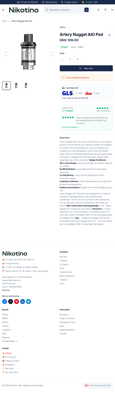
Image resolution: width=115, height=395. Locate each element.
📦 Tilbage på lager (11, 361)
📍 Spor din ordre (10, 372)
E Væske (63, 260)
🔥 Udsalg (6, 353)
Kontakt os (64, 314)
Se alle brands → (9, 341)
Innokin (5, 326)
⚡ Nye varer (8, 368)
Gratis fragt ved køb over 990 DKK (75, 98)
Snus (62, 283)
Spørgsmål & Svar (68, 322)
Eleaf (4, 333)
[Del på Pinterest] (16, 301)
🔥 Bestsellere (8, 364)
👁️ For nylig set (9, 357)
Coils (62, 268)
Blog (62, 326)
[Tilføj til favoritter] (109, 35)
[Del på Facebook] (4, 301)
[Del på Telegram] (28, 301)
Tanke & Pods (66, 272)
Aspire (5, 322)
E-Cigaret (64, 264)
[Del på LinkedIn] (22, 301)
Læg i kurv (86, 68)
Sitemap (6, 290)
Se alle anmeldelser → (70, 127)
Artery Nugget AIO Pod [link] (21, 21)
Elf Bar (5, 314)
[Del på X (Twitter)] (10, 301)
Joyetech (6, 330)
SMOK (5, 318)
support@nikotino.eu (11, 280)
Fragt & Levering (67, 318)
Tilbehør (63, 280)
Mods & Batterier (67, 276)
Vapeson (6, 337)
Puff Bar (63, 257)
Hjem (4, 21)
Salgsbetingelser (67, 330)
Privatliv (63, 333)
